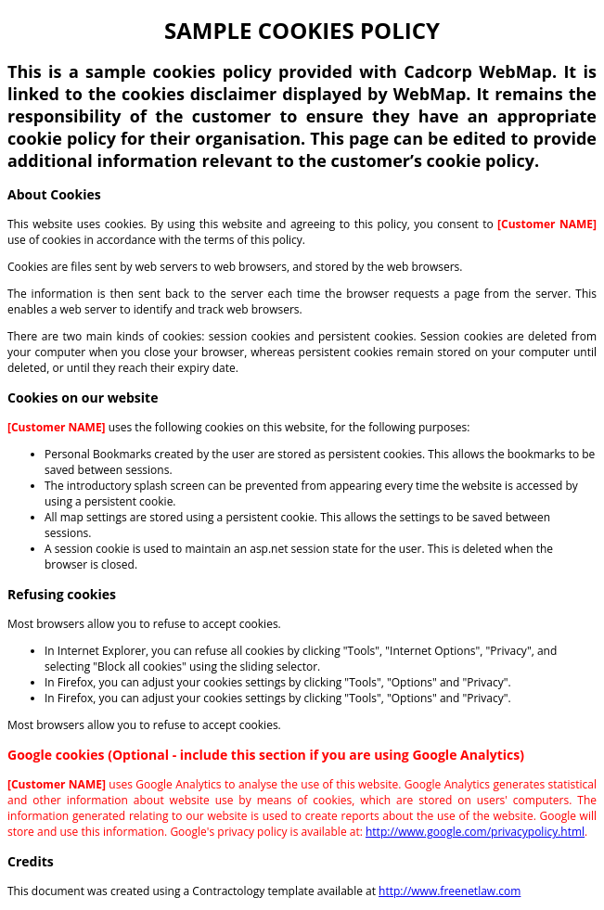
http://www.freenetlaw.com (449, 891)
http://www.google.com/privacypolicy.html (475, 832)
